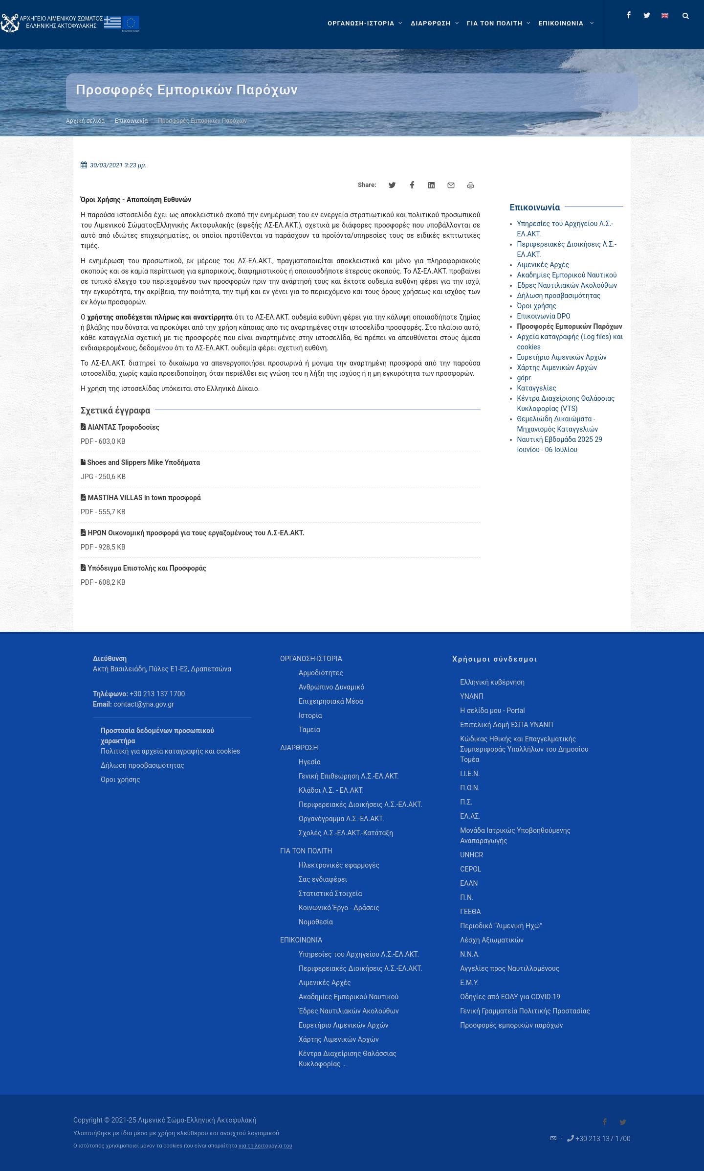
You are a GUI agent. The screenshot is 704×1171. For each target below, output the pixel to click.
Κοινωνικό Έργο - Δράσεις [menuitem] (339, 908)
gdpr (524, 378)
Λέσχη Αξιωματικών (492, 940)
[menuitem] (567, 23)
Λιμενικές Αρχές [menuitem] (325, 983)
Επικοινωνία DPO (544, 316)
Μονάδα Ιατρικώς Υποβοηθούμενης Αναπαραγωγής (515, 836)
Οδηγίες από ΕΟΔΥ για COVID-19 (510, 997)
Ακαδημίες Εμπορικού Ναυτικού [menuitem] (348, 997)
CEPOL (470, 869)
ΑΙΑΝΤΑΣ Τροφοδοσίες (120, 427)
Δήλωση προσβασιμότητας (559, 295)
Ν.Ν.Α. (470, 954)
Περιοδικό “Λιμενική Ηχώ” (501, 926)
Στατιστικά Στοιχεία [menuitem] (330, 893)
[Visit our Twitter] (623, 1122)
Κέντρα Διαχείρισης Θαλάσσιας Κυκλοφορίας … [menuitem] (347, 1059)
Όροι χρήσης (537, 306)
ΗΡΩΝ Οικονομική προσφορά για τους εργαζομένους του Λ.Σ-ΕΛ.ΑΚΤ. (193, 533)
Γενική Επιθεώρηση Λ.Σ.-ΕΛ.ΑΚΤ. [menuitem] (349, 776)
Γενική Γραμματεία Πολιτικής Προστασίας (525, 1011)
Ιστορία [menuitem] (310, 715)
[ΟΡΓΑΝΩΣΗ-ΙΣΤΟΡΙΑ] (366, 23)
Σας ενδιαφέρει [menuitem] (323, 879)
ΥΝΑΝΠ (472, 696)
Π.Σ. (466, 802)
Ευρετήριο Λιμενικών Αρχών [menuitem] (343, 1025)
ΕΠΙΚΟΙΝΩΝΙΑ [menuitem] (301, 940)
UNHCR (471, 855)
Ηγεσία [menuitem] (310, 762)
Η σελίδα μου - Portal (492, 710)
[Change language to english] (665, 15)
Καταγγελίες (537, 388)
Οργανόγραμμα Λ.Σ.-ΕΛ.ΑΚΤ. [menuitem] (341, 819)
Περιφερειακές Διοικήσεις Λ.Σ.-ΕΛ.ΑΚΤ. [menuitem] (360, 804)
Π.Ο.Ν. (470, 788)
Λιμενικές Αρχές (543, 265)
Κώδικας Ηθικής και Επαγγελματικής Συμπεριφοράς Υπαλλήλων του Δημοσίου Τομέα (524, 749)
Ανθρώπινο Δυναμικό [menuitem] (331, 687)
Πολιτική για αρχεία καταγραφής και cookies (170, 751)
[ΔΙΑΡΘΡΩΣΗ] (435, 23)
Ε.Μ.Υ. (469, 983)
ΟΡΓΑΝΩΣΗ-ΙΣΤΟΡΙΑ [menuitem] (311, 659)
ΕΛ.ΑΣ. (470, 816)
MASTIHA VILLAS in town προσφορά (141, 498)
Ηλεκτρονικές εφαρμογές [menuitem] (339, 865)
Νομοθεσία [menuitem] (316, 922)
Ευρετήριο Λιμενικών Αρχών (562, 357)
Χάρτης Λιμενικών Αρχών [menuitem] (339, 1039)
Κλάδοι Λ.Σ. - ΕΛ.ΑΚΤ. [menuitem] (331, 790)
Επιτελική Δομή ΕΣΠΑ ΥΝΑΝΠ (506, 725)
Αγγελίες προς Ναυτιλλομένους (509, 968)
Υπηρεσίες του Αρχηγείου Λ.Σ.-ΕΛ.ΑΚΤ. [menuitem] (359, 954)
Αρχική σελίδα (85, 120)
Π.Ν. (466, 897)
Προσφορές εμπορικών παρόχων (511, 1025)
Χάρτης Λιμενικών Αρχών (557, 367)
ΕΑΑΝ (469, 883)
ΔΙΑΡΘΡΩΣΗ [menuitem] (299, 748)
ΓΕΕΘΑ (470, 912)
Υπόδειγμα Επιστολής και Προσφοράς (143, 568)
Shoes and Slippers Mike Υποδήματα (140, 462)
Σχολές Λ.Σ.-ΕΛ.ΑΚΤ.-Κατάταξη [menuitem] (346, 833)
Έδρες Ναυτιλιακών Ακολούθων (567, 285)
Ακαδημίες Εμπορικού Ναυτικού (567, 275)
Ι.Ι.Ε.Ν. (470, 774)
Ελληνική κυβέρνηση (492, 682)
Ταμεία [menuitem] (309, 730)
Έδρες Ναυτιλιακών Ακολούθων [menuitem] (349, 1011)
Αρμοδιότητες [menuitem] (321, 673)
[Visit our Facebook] (605, 1122)
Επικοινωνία (131, 120)
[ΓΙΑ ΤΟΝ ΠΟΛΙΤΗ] (499, 23)
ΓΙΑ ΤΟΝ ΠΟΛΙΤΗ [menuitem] (306, 851)
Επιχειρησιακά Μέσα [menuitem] (331, 701)
